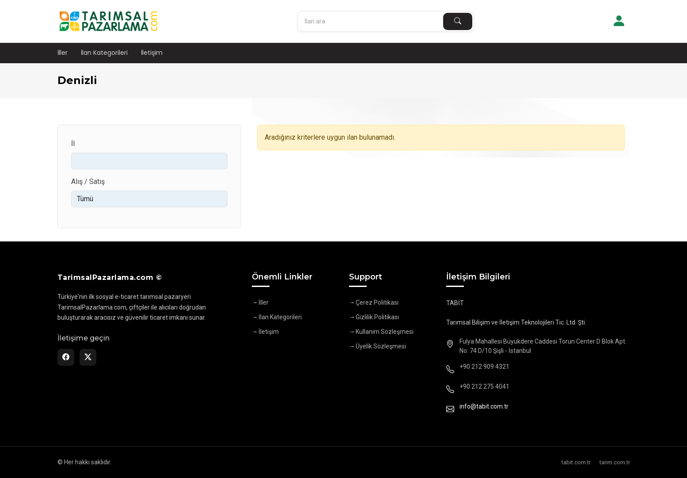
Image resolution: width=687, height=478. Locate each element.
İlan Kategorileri (104, 52)
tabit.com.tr (576, 462)
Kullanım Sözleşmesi (385, 331)
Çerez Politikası (377, 302)
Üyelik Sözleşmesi (381, 346)
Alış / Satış (88, 181)
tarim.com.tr (615, 462)
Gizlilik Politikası (377, 317)
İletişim (152, 52)
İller (62, 52)
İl (73, 143)
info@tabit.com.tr (484, 406)
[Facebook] (65, 357)
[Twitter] (88, 357)
